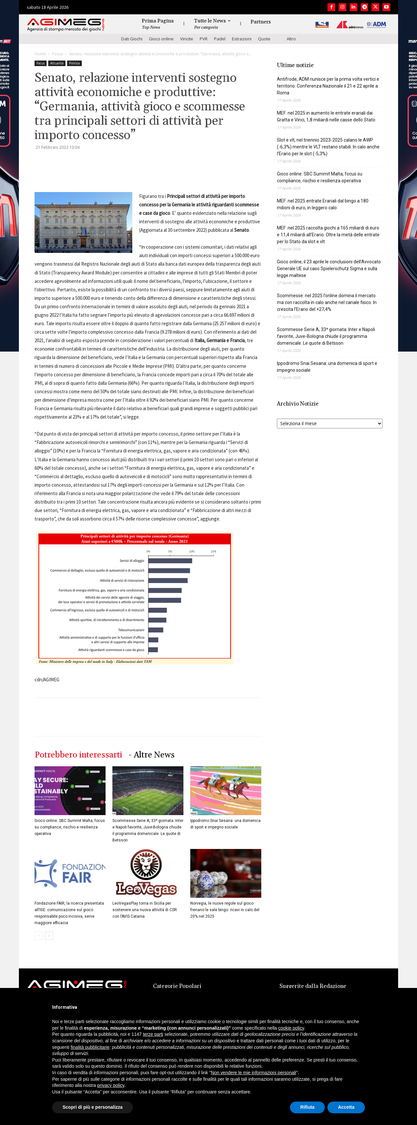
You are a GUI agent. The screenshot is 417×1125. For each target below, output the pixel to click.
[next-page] (49, 936)
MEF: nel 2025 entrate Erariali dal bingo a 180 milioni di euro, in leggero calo (322, 204)
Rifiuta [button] (307, 1107)
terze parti (153, 1034)
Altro (291, 39)
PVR (204, 39)
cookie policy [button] (291, 1028)
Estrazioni (242, 39)
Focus (57, 54)
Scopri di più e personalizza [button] (92, 1107)
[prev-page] (39, 936)
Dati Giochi (131, 39)
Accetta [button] (346, 1107)
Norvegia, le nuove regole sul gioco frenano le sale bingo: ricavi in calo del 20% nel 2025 (224, 910)
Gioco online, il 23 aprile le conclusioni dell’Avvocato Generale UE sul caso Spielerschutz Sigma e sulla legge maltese (329, 268)
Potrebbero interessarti (78, 755)
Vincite (186, 39)
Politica (74, 63)
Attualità (57, 63)
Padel (219, 39)
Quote (264, 39)
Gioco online (161, 39)
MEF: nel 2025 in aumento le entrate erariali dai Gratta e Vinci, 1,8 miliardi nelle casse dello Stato (326, 116)
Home (40, 54)
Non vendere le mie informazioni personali (253, 1072)
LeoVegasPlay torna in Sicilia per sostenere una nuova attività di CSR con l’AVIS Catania (144, 910)
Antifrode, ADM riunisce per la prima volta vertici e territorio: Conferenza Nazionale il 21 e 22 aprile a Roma (328, 85)
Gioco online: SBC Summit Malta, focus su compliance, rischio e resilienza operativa (70, 827)
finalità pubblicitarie (90, 1047)
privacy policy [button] (110, 1085)
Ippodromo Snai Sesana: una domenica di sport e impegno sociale (327, 367)
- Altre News (152, 755)
